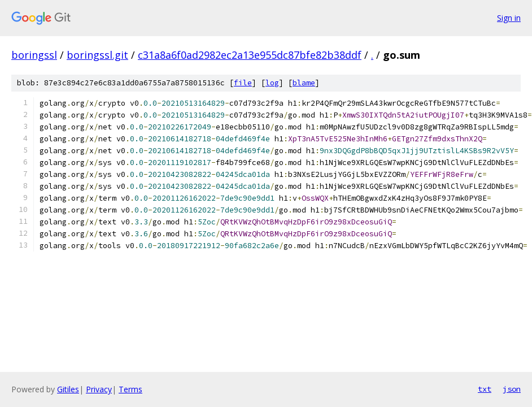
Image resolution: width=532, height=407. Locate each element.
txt (484, 389)
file (243, 83)
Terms (130, 389)
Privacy (99, 389)
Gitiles (68, 389)
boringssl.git (97, 55)
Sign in (509, 17)
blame (304, 83)
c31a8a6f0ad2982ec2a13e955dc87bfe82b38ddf (249, 55)
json (512, 389)
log (272, 83)
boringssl (34, 55)
